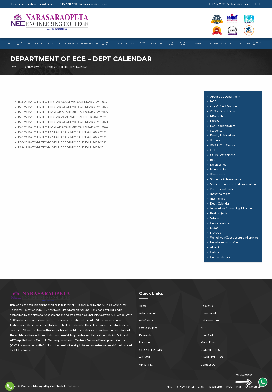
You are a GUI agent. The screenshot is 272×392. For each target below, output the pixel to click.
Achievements (36, 43)
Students (216, 130)
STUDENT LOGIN (183, 43)
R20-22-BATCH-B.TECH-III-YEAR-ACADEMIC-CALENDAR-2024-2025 (63, 107)
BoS (212, 159)
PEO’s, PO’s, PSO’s (222, 111)
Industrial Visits (220, 193)
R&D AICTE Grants (222, 145)
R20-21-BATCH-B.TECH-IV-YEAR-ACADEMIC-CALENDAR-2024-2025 (63, 112)
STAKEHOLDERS (229, 43)
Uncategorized (30, 67)
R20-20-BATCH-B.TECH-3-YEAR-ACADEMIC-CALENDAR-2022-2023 (62, 142)
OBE (213, 150)
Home (11, 43)
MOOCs (215, 232)
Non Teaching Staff (222, 125)
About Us (20, 43)
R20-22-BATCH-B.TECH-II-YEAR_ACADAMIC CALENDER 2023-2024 (62, 117)
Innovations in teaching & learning (231, 208)
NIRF (170, 386)
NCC (229, 386)
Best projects (218, 213)
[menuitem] (11, 43)
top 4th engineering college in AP (50, 304)
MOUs (214, 227)
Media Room (169, 43)
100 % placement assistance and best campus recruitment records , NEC (56, 320)
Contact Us (258, 43)
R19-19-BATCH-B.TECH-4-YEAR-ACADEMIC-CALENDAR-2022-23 (60, 147)
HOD (213, 101)
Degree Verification (23, 4)
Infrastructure (90, 43)
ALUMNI (214, 43)
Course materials (221, 223)
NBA (120, 43)
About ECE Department (225, 96)
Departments (55, 43)
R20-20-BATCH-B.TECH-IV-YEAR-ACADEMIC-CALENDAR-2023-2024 (63, 127)
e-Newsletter (185, 386)
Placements (157, 43)
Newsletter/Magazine (224, 242)
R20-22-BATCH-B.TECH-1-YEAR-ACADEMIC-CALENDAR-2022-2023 (62, 132)
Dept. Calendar (219, 203)
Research (130, 43)
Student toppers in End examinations (233, 184)
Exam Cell (142, 43)
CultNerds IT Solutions (65, 386)
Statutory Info (107, 43)
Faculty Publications (223, 135)
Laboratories (218, 164)
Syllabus (215, 218)
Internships (217, 198)
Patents (215, 140)
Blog (201, 386)
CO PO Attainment (222, 155)
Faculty (214, 120)
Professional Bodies (222, 189)
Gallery (214, 252)
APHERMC (245, 43)
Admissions (71, 43)
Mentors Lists (219, 169)
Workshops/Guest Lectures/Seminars (234, 237)
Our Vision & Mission (223, 106)
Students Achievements (225, 179)
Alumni (214, 247)
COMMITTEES (201, 43)
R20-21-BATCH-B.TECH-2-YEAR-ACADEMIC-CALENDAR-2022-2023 (62, 137)
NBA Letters (218, 116)
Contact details (220, 257)
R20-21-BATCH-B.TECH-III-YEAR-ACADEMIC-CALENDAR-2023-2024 (63, 122)
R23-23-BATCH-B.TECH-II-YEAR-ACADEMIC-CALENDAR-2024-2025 (62, 101)
